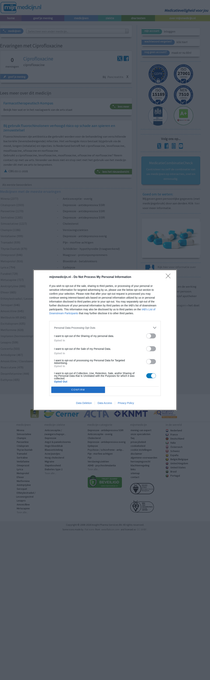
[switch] (151, 335)
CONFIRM (78, 389)
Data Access (105, 403)
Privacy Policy (126, 403)
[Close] (169, 277)
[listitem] (105, 328)
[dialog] (105, 340)
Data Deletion (84, 403)
